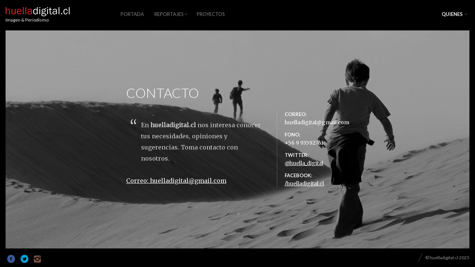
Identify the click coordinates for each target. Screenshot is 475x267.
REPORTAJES (169, 14)
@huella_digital (304, 164)
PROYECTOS (211, 14)
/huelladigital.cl (304, 184)
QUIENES (452, 14)
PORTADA (132, 14)
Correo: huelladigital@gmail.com (176, 181)
